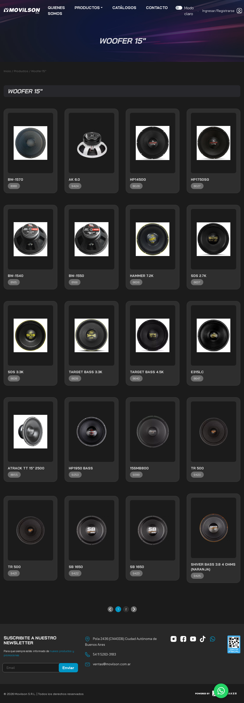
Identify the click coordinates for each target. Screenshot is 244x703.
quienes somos (56, 10)
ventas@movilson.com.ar (112, 664)
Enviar (68, 667)
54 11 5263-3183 (104, 654)
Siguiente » (134, 609)
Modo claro (189, 11)
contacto (157, 7)
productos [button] (87, 7)
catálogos (124, 7)
